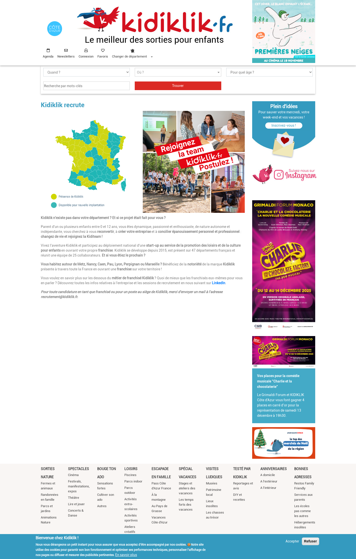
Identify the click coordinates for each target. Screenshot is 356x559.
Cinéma (73, 475)
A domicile (267, 475)
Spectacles (78, 469)
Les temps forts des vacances (186, 504)
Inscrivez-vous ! (283, 125)
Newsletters (66, 56)
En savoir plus (126, 555)
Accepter (292, 541)
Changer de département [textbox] (129, 56)
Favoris (102, 56)
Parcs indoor (133, 481)
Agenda (48, 56)
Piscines (130, 475)
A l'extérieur (268, 481)
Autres (102, 506)
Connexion (86, 56)
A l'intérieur (268, 488)
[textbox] (178, 72)
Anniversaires (273, 469)
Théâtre (73, 497)
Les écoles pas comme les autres (302, 511)
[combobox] (132, 52)
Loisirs (130, 469)
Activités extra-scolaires (130, 504)
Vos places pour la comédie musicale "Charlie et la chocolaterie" (278, 381)
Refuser (310, 541)
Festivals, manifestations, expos (79, 486)
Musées (211, 483)
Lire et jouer (76, 504)
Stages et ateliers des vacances (187, 488)
